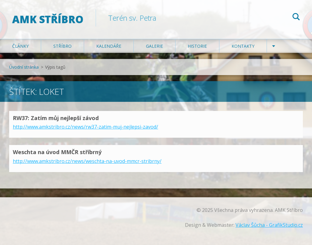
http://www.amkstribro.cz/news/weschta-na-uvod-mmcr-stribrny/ (87, 161)
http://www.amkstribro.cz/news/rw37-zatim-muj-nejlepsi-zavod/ (85, 126)
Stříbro (62, 46)
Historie (197, 46)
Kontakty (243, 46)
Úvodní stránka (24, 67)
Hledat (296, 17)
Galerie (154, 46)
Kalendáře (108, 46)
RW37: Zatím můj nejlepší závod (56, 118)
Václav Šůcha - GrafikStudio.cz (269, 225)
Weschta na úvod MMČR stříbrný (57, 152)
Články (20, 46)
